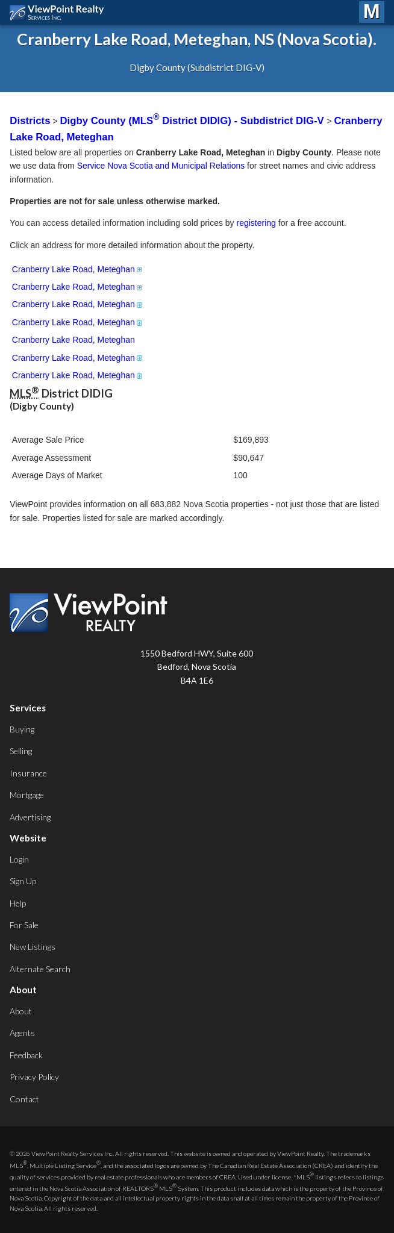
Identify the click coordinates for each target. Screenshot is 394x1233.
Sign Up (23, 881)
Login (19, 859)
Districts (30, 120)
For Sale (24, 925)
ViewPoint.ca (60, 12)
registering (256, 223)
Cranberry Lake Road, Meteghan (78, 269)
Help (18, 903)
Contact (24, 1099)
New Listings (32, 946)
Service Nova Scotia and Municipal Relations (161, 165)
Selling (21, 751)
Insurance (28, 773)
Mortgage (27, 795)
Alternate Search (40, 969)
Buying (22, 729)
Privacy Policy (34, 1077)
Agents (22, 1033)
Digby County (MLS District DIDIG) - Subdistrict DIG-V (193, 120)
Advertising (30, 817)
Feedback (26, 1055)
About (21, 1011)
